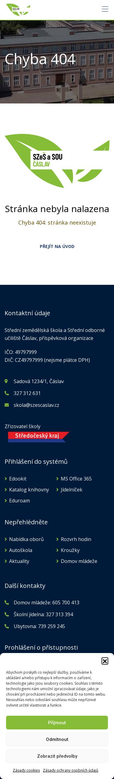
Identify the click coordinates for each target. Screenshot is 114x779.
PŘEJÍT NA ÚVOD (57, 246)
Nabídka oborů (26, 539)
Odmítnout (57, 739)
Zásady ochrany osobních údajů (70, 770)
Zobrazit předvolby (57, 756)
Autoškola (20, 550)
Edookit (17, 478)
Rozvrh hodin (76, 539)
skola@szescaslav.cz (36, 405)
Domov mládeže (79, 561)
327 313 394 (59, 614)
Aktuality (19, 561)
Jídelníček (71, 489)
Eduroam (19, 500)
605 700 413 (65, 602)
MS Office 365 (76, 478)
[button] (105, 661)
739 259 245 (51, 626)
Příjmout (57, 722)
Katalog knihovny (29, 489)
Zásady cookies (26, 770)
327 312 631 (27, 393)
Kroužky (70, 550)
